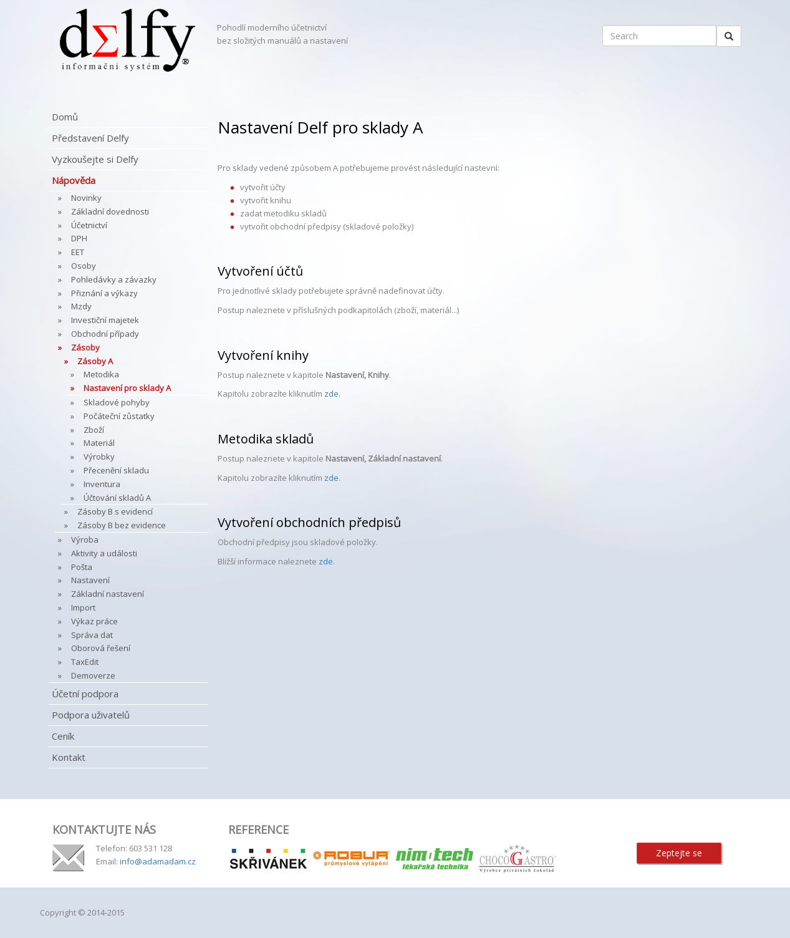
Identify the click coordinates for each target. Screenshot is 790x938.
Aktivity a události (104, 553)
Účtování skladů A (117, 497)
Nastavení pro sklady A (127, 388)
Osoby (83, 265)
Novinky (86, 197)
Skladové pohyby (117, 402)
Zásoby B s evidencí (115, 511)
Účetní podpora (85, 693)
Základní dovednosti (110, 211)
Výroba (85, 539)
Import (83, 607)
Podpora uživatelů (91, 714)
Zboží (94, 429)
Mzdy (81, 306)
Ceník (63, 736)
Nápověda (73, 180)
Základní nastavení (107, 593)
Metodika (101, 374)
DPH (79, 238)
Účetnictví (89, 225)
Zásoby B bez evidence (121, 525)
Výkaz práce (94, 621)
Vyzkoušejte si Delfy (95, 159)
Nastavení (90, 580)
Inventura (102, 484)
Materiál (99, 442)
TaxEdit (85, 661)
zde (331, 393)
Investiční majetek (105, 320)
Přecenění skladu (116, 470)
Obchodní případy (105, 333)
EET (77, 252)
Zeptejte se (679, 853)
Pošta (81, 567)
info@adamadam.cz (158, 861)
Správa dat (92, 635)
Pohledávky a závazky (114, 279)
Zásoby (85, 347)
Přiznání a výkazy (104, 293)
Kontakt (68, 757)
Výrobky (99, 456)
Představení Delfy (90, 138)
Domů (65, 116)
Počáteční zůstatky (119, 416)
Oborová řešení (100, 648)
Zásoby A (95, 361)
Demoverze (93, 675)
